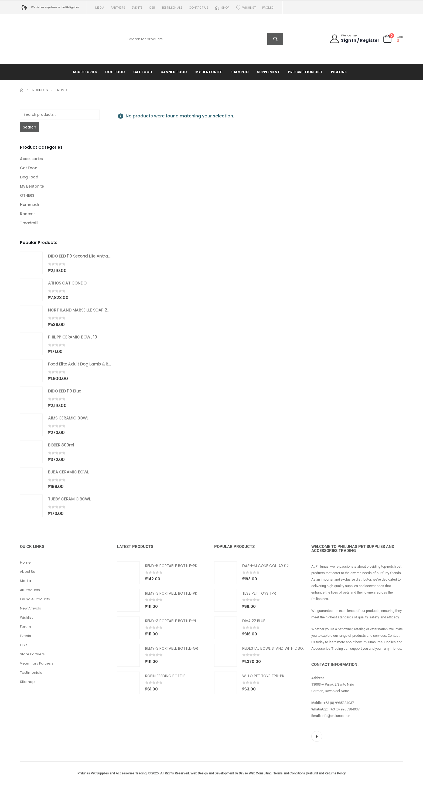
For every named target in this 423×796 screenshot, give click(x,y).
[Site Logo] (53, 39)
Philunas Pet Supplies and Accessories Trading (111, 773)
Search (29, 127)
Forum (25, 626)
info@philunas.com (336, 716)
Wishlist (246, 8)
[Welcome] (354, 39)
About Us (27, 571)
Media (99, 7)
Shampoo (239, 72)
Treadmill (28, 223)
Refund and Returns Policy (326, 773)
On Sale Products (35, 599)
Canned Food (174, 72)
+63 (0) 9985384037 (338, 703)
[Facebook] (316, 736)
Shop (222, 8)
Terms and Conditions (289, 773)
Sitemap (27, 681)
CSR (152, 7)
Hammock (29, 204)
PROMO (267, 7)
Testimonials (172, 7)
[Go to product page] (31, 263)
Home (25, 562)
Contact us (198, 7)
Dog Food (115, 72)
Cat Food (142, 72)
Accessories (85, 72)
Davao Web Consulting (255, 773)
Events (137, 7)
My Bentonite (208, 72)
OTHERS (27, 195)
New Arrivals (30, 608)
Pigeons (339, 72)
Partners (118, 7)
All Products (30, 590)
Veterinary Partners (37, 663)
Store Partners (32, 654)
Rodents (28, 213)
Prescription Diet (305, 72)
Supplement (268, 72)
